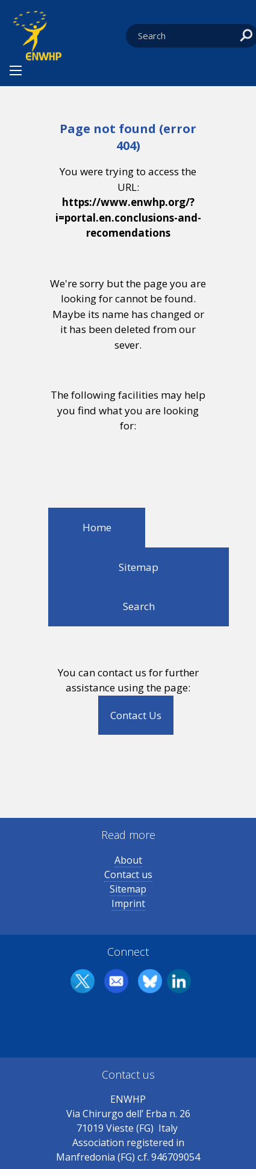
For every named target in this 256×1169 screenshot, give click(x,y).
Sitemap (138, 567)
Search (139, 606)
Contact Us (135, 715)
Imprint (128, 903)
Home (97, 527)
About (128, 860)
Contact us (128, 874)
